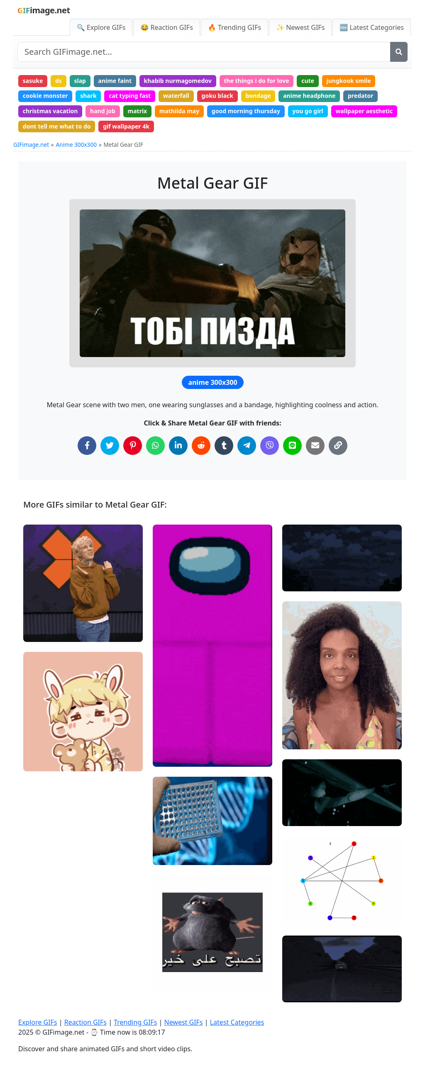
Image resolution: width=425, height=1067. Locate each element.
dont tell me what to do (57, 126)
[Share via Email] (315, 445)
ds (58, 81)
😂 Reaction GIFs (166, 27)
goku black (217, 96)
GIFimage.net (31, 144)
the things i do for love (256, 81)
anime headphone (309, 96)
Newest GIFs (183, 1022)
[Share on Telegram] (246, 445)
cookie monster (45, 96)
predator (361, 96)
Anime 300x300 (76, 144)
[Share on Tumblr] (224, 445)
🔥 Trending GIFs (234, 27)
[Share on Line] (292, 445)
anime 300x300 (212, 382)
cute (307, 81)
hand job (102, 111)
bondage (258, 96)
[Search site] (204, 52)
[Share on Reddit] (201, 445)
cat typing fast (130, 96)
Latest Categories (237, 1022)
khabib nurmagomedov (178, 81)
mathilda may (179, 111)
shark (88, 96)
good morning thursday (246, 111)
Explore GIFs (37, 1022)
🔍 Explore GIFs (101, 27)
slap (79, 81)
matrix (137, 111)
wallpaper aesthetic (364, 111)
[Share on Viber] (269, 445)
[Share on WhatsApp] (155, 445)
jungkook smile (349, 81)
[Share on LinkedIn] (178, 445)
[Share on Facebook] (87, 445)
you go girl (308, 111)
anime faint (115, 81)
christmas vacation (50, 111)
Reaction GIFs (85, 1022)
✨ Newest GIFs (300, 27)
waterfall (176, 96)
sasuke (33, 81)
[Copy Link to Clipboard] (338, 445)
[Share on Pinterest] (132, 445)
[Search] (399, 52)
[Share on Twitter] (109, 445)
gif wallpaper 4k (126, 126)
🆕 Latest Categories (372, 27)
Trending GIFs (135, 1022)
